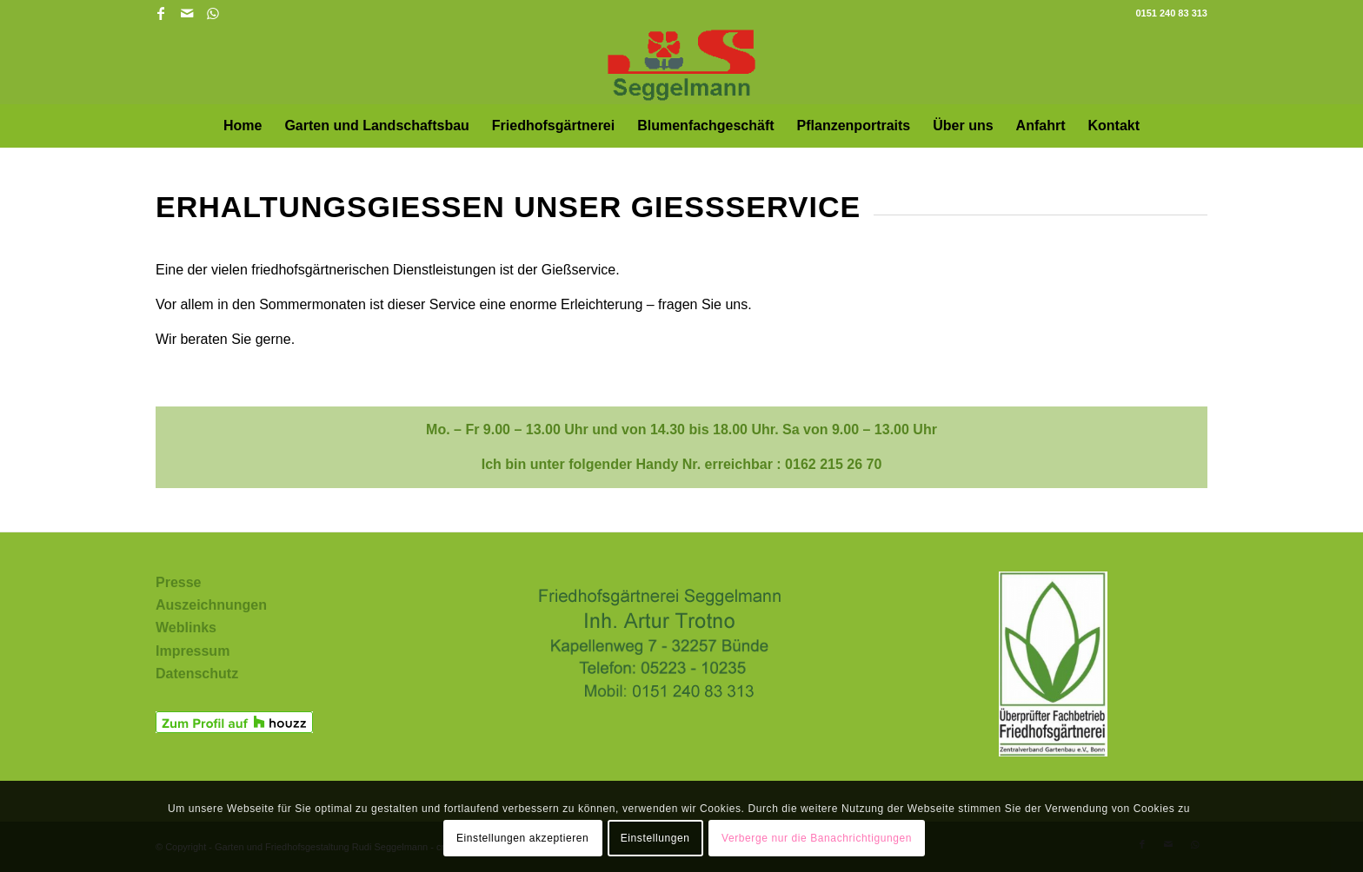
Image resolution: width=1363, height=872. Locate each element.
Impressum (192, 651)
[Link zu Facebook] (160, 13)
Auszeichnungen (211, 605)
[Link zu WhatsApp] (213, 13)
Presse (179, 582)
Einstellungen (655, 838)
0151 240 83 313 (1171, 13)
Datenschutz (197, 673)
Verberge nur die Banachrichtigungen (816, 838)
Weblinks (186, 627)
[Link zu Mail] (186, 13)
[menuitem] (242, 126)
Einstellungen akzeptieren (522, 838)
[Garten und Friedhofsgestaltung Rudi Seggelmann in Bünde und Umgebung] (681, 65)
